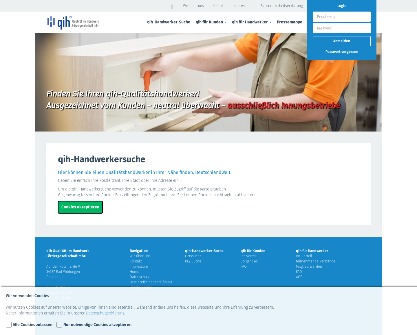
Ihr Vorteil (249, 256)
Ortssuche (193, 256)
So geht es (249, 261)
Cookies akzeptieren (80, 207)
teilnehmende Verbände (315, 261)
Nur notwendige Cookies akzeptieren (97, 324)
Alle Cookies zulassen (32, 324)
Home (134, 271)
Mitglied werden (309, 266)
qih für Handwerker (252, 22)
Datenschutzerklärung (105, 313)
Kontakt (219, 5)
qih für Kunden (212, 22)
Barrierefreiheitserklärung (281, 5)
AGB (299, 277)
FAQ (244, 266)
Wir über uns (193, 5)
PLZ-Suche (193, 261)
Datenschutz (139, 277)
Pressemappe (289, 22)
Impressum (242, 5)
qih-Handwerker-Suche (168, 22)
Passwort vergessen (341, 51)
